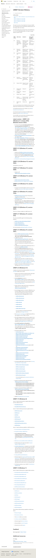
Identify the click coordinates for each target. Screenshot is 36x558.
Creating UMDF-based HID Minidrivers (21, 454)
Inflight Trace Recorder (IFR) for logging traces (23, 261)
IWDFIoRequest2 (17, 497)
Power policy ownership (19, 514)
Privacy (20, 553)
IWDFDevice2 (17, 490)
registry (24, 525)
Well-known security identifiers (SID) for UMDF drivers (24, 440)
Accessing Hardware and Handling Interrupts (22, 429)
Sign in (34, 1)
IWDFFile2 (16, 495)
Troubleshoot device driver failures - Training (19, 541)
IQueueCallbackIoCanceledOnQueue (21, 478)
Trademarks (7, 555)
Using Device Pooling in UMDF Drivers (21, 431)
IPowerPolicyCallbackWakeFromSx (20, 476)
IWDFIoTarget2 (17, 499)
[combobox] (6, 9)
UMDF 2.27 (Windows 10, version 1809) (19, 21)
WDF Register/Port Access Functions (23, 396)
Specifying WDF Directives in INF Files (26, 250)
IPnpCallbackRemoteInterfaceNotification (21, 472)
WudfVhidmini (31, 464)
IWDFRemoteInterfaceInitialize (20, 486)
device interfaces (25, 521)
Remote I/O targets (18, 512)
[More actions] (34, 7)
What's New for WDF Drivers (23, 113)
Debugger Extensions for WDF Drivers (26, 321)
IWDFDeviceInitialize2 (18, 492)
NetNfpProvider (17, 465)
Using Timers (22, 276)
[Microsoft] (1, 1)
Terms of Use (3, 555)
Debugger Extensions (24, 311)
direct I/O (17, 516)
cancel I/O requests (24, 523)
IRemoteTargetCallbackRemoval (20, 484)
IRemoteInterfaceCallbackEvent (20, 480)
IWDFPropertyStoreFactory (19, 503)
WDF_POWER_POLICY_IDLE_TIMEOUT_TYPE (22, 127)
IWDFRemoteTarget (18, 505)
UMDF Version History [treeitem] (5, 13)
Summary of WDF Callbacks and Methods (26, 189)
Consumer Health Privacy (27, 553)
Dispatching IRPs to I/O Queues (27, 227)
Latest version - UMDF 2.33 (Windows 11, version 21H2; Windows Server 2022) (24, 17)
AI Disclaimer (3, 553)
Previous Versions (8, 553)
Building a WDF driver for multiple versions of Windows (24, 181)
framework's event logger (25, 260)
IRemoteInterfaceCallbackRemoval (20, 482)
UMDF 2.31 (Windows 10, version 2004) (19, 18)
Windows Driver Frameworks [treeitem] (6, 10)
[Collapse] (10, 7)
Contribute (16, 553)
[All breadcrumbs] (14, 7)
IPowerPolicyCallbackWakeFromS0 (20, 474)
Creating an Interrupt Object (24, 265)
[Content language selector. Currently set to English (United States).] (5, 551)
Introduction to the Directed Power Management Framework (25, 158)
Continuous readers (18, 518)
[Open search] (32, 1)
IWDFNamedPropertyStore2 (19, 501)
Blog (12, 553)
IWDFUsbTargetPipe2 (18, 507)
